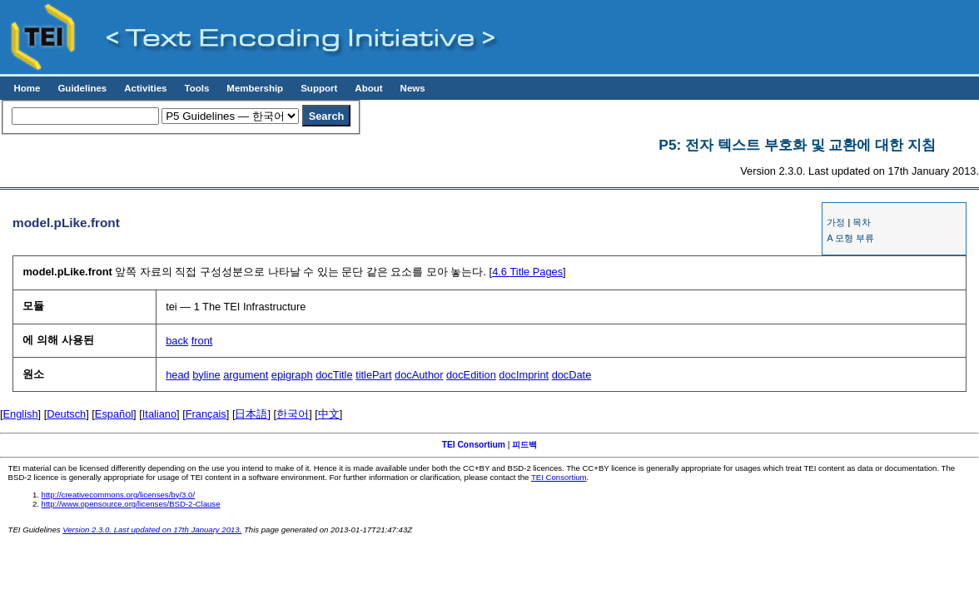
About (368, 88)
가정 (836, 222)
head (177, 375)
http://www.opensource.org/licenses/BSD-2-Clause (131, 503)
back (177, 340)
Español (114, 414)
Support (319, 88)
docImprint (524, 375)
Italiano (159, 414)
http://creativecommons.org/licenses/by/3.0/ (119, 494)
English (20, 414)
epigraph (292, 375)
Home (26, 88)
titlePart (373, 375)
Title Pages (527, 271)
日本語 (251, 414)
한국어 (292, 414)
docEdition (471, 375)
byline (206, 375)
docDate (572, 375)
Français (206, 414)
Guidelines (82, 88)
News (412, 88)
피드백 (524, 444)
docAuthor (419, 375)
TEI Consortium (473, 444)
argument (245, 375)
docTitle (334, 375)
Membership (254, 88)
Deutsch (66, 414)
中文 (329, 414)
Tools (196, 88)
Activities (145, 88)
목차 (861, 222)
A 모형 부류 (850, 238)
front (202, 340)
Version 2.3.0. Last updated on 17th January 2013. (151, 529)
